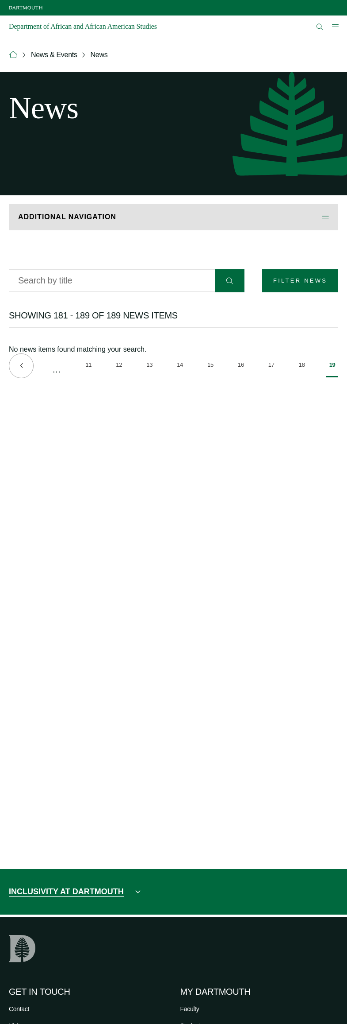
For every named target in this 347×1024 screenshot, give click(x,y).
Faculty (189, 1008)
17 (272, 366)
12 (120, 366)
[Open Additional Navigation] (173, 217)
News (99, 54)
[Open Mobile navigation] (335, 26)
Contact (19, 1008)
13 (150, 366)
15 (211, 366)
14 (181, 366)
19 (333, 369)
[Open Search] (319, 26)
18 (303, 366)
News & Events (54, 54)
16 (242, 366)
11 (89, 366)
